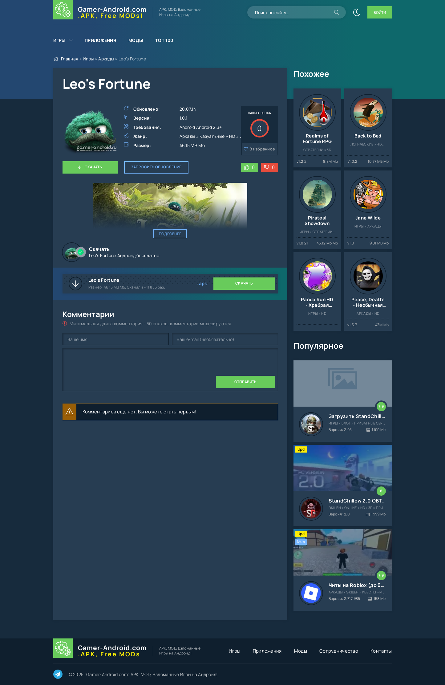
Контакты (381, 651)
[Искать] (336, 12)
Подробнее (170, 233)
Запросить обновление (156, 167)
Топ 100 (164, 40)
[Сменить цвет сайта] (356, 12)
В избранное (262, 149)
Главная (69, 59)
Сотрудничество (338, 651)
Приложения (100, 40)
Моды (135, 40)
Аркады (106, 59)
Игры (59, 40)
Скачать (93, 167)
